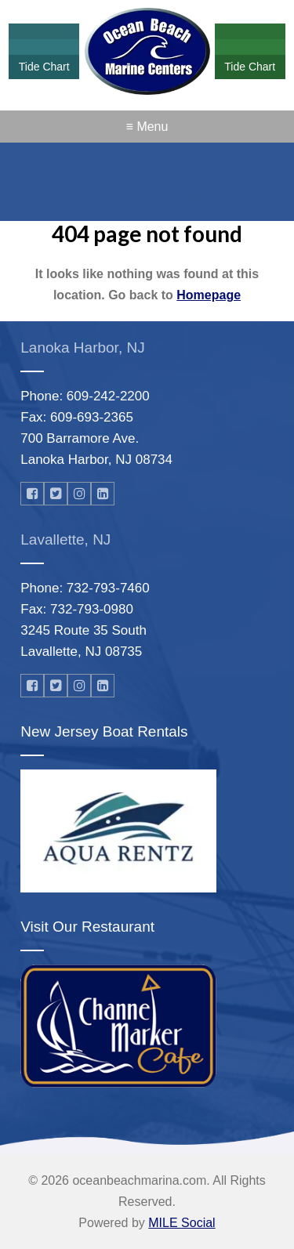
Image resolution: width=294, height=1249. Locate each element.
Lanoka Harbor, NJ (82, 347)
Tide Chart (44, 66)
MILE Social (181, 1222)
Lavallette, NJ (65, 539)
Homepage (208, 295)
